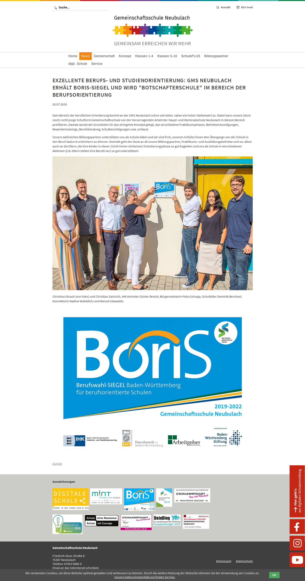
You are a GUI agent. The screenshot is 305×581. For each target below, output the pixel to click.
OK (274, 575)
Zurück (57, 464)
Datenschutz (244, 561)
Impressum (223, 561)
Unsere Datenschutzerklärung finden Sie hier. (144, 577)
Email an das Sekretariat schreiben (75, 568)
